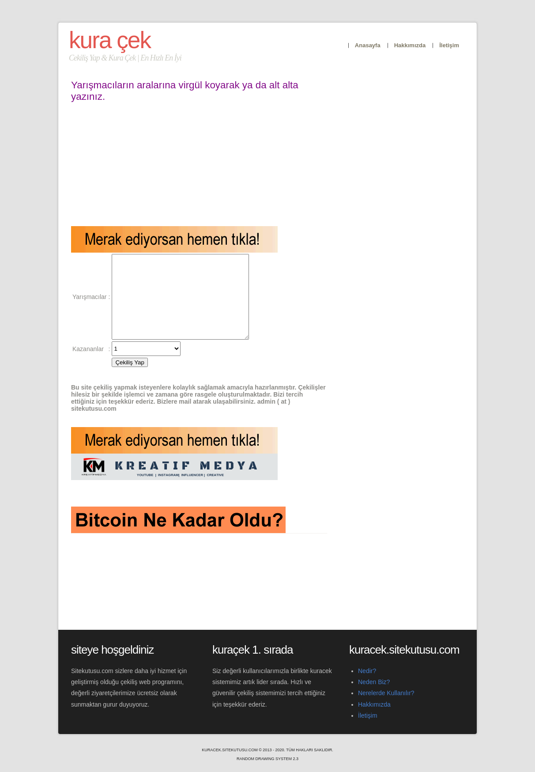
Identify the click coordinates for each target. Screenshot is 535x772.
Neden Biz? (374, 681)
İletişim (449, 45)
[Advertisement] (199, 164)
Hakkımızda (410, 45)
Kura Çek (110, 40)
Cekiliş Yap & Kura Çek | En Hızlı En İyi (125, 57)
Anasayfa (368, 45)
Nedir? (367, 670)
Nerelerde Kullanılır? (386, 692)
